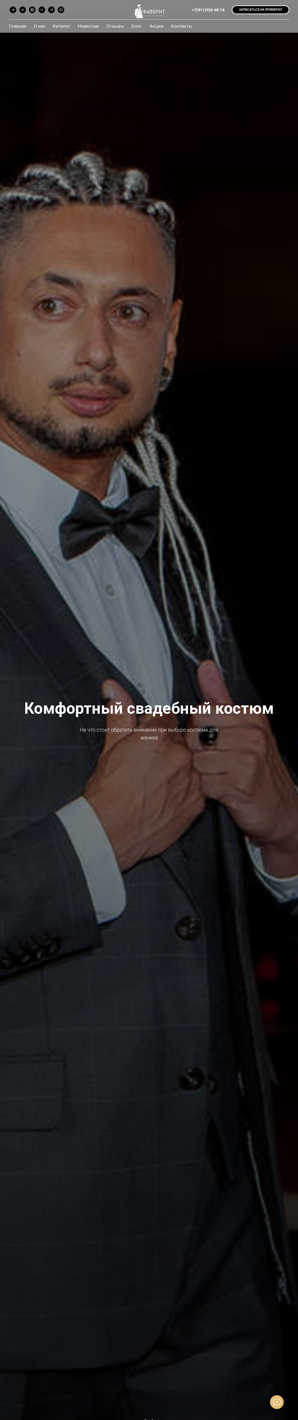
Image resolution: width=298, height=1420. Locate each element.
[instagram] (32, 10)
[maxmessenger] (61, 10)
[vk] (22, 10)
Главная (17, 26)
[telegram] (13, 10)
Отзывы (115, 26)
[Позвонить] (42, 10)
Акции (156, 26)
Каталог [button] (61, 26)
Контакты (181, 26)
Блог (136, 26)
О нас (39, 26)
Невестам (88, 26)
